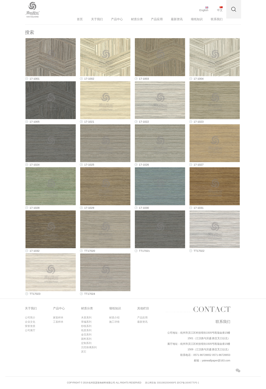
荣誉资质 (30, 326)
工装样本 (58, 321)
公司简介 (30, 317)
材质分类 (137, 19)
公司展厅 (30, 330)
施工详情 (114, 321)
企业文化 (30, 321)
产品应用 (157, 19)
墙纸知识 (197, 19)
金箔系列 (86, 334)
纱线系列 (86, 326)
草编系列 (86, 321)
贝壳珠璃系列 (89, 347)
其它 (83, 351)
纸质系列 (86, 330)
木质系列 (86, 317)
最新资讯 (177, 19)
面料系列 (86, 338)
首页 (80, 19)
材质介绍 (114, 317)
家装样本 (58, 317)
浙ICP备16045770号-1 (188, 382)
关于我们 (97, 19)
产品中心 (117, 19)
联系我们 (217, 19)
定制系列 (86, 343)
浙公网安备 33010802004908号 (160, 382)
